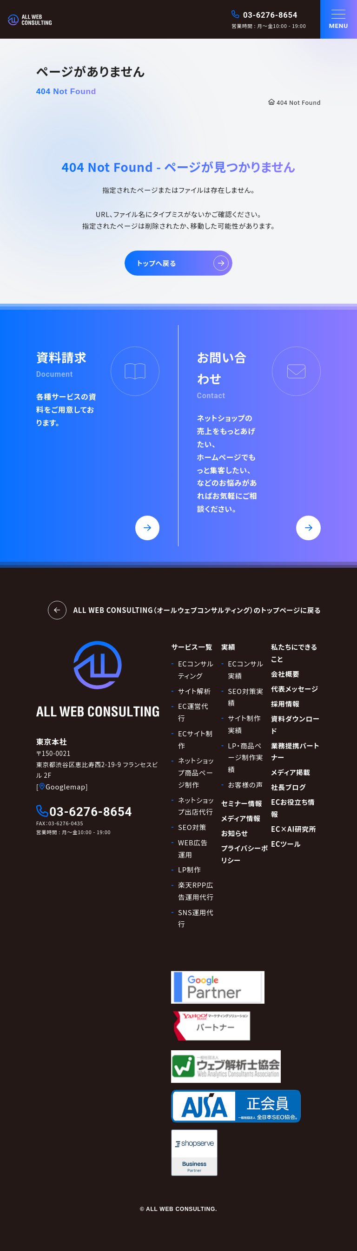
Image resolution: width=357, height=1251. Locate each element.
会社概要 (285, 674)
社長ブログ (288, 787)
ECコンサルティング (196, 669)
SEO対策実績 (245, 697)
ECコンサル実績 (246, 669)
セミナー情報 (241, 803)
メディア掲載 (291, 772)
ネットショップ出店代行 (196, 806)
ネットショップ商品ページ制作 (196, 772)
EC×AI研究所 (293, 829)
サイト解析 (194, 691)
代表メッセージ (294, 688)
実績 (228, 647)
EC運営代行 (193, 712)
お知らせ (234, 833)
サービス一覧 (191, 647)
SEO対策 (192, 827)
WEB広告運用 (193, 848)
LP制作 (189, 869)
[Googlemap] (62, 786)
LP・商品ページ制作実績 (245, 757)
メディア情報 (241, 818)
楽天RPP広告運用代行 (196, 891)
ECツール (286, 844)
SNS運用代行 (195, 918)
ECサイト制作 (195, 739)
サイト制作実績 (244, 724)
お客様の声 (245, 784)
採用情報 (285, 703)
